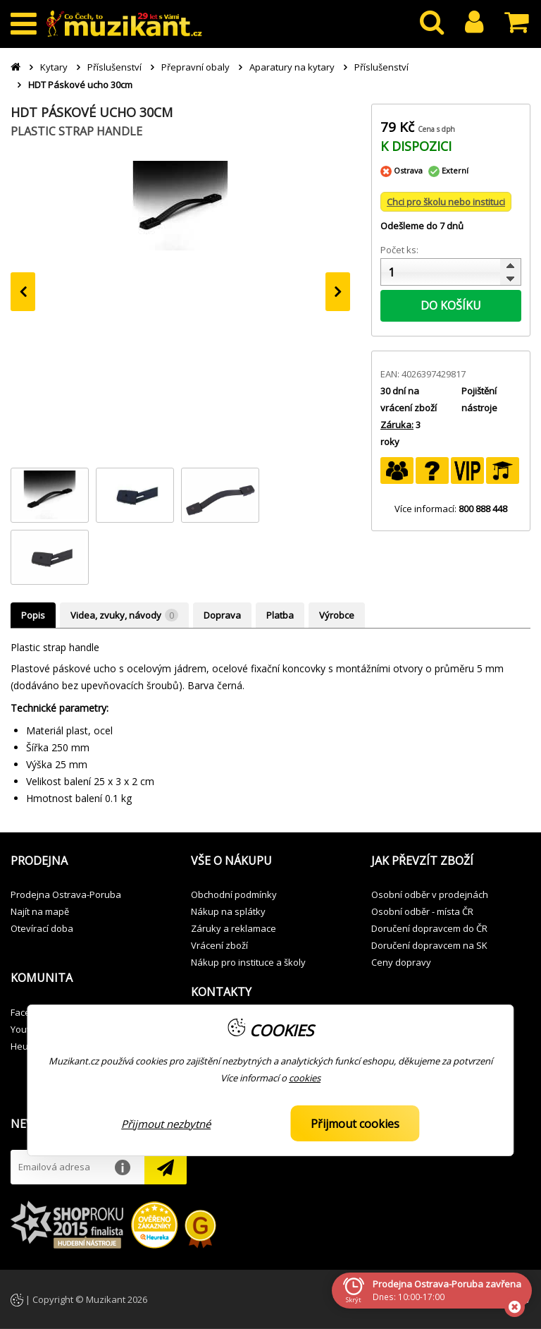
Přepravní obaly (195, 67)
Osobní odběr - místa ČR (422, 911)
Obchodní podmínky (234, 894)
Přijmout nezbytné (166, 1124)
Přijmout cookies (355, 1123)
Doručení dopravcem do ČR (429, 928)
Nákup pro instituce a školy (248, 962)
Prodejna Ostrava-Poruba (66, 894)
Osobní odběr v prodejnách (429, 894)
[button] (90, 861)
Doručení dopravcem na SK (429, 945)
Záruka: (396, 424)
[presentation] (23, 291)
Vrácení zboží (219, 945)
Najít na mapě (40, 911)
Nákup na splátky (228, 911)
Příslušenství (114, 67)
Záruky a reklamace (233, 928)
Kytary (54, 67)
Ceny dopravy (401, 962)
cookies (305, 1078)
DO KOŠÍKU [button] (451, 305)
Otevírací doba (42, 928)
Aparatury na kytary (292, 67)
